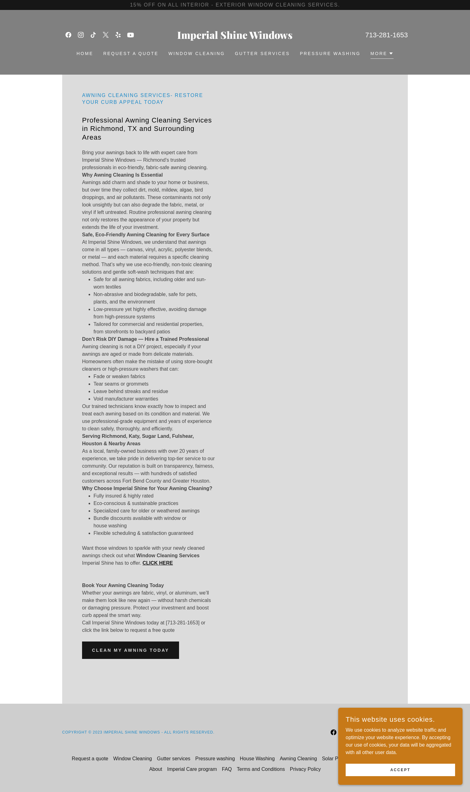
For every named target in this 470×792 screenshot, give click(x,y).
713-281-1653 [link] (386, 35)
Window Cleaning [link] (196, 53)
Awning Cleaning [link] (298, 758)
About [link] (155, 769)
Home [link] (84, 53)
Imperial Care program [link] (192, 769)
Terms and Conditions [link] (261, 769)
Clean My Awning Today (130, 650)
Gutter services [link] (262, 53)
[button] (382, 54)
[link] (68, 35)
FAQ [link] (227, 769)
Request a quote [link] (131, 53)
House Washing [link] (257, 758)
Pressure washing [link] (330, 53)
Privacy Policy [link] (305, 769)
